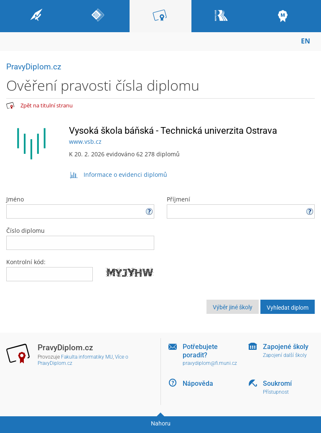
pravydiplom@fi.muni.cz (210, 363)
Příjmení (241, 207)
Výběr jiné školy (232, 307)
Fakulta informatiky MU (87, 357)
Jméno (80, 207)
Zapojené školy (285, 347)
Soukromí (277, 383)
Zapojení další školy (285, 355)
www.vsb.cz (85, 141)
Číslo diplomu (80, 238)
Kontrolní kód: (26, 262)
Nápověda (198, 383)
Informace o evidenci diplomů (118, 174)
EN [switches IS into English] (305, 41)
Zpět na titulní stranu (46, 105)
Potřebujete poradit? (200, 351)
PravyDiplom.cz (33, 66)
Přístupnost (276, 392)
